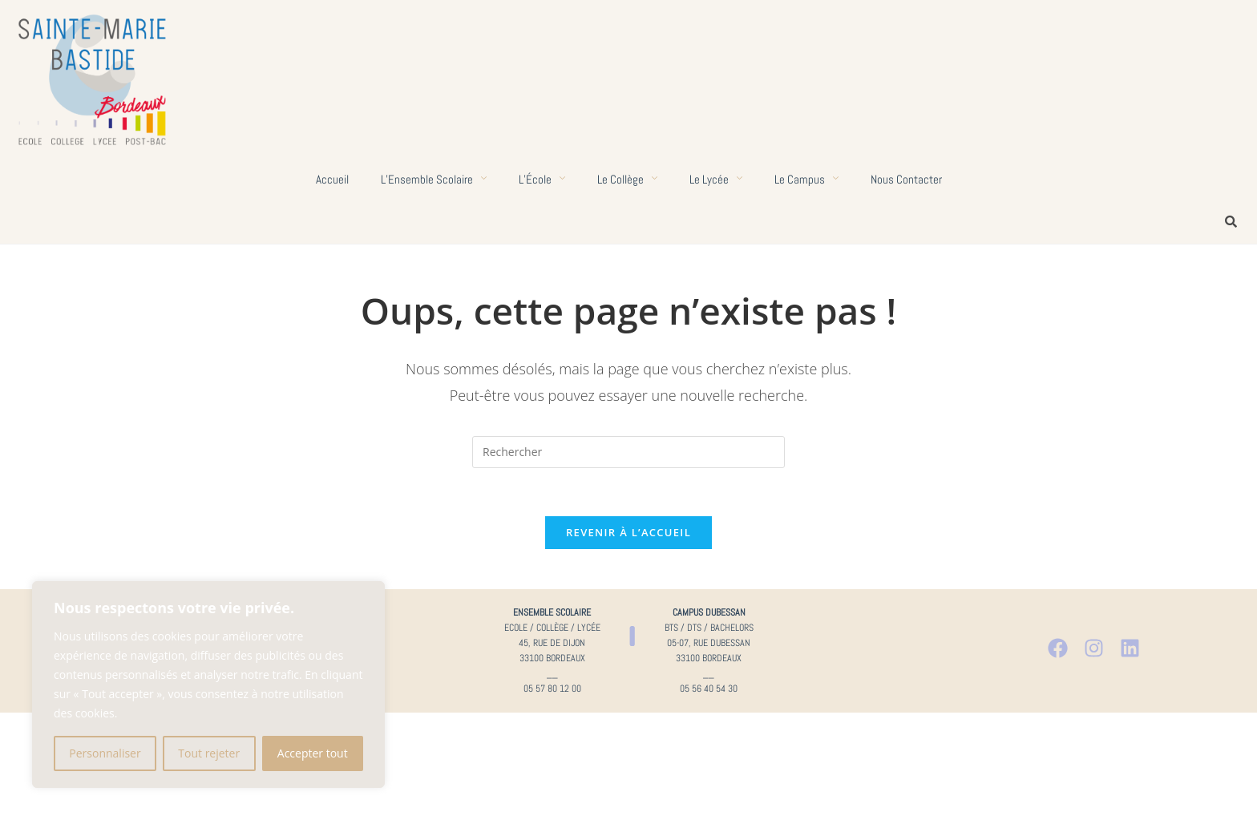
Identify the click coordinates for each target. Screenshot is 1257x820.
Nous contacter (906, 179)
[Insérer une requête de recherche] (628, 452)
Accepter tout (312, 753)
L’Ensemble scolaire (434, 179)
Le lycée (715, 179)
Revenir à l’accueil (628, 532)
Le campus (806, 179)
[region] (208, 684)
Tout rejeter (209, 753)
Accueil (332, 179)
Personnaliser (104, 753)
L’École (542, 179)
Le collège (627, 179)
